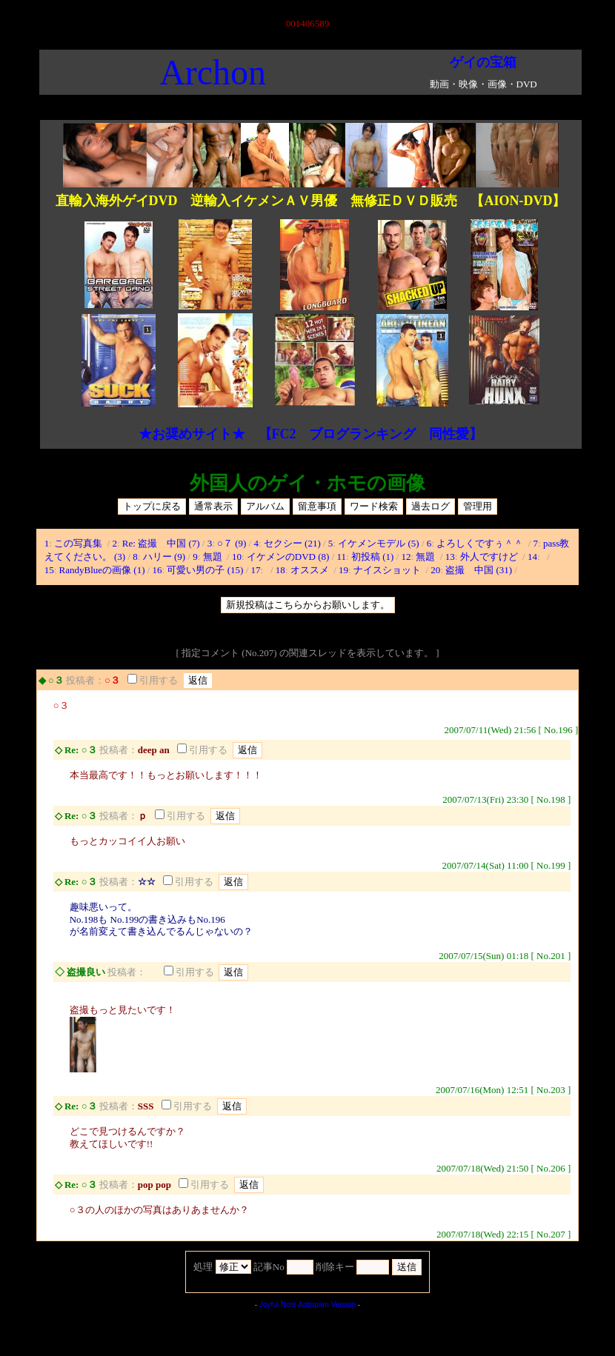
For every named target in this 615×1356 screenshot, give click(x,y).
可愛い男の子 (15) (205, 569)
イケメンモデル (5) (378, 543)
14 (532, 556)
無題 (214, 556)
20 (435, 569)
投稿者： (85, 680)
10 (237, 556)
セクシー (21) (292, 543)
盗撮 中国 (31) (478, 569)
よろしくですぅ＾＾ (480, 543)
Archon (212, 72)
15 (49, 569)
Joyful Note (277, 1304)
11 (342, 556)
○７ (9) (231, 543)
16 (157, 569)
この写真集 (79, 543)
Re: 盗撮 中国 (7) (161, 543)
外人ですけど (490, 556)
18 (280, 569)
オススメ (310, 569)
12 (405, 556)
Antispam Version (327, 1304)
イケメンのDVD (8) (288, 556)
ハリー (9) (164, 556)
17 (256, 569)
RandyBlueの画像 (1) (102, 569)
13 (450, 556)
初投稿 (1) (372, 556)
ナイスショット (388, 569)
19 (343, 569)
